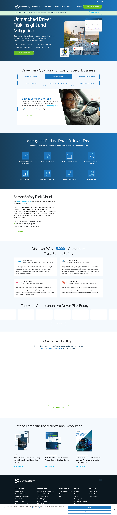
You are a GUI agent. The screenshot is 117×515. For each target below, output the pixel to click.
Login (96, 1)
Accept (89, 507)
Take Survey (95, 13)
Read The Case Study (58, 407)
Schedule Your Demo (92, 6)
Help (102, 1)
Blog (16, 454)
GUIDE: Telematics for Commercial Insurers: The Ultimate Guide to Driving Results (88, 460)
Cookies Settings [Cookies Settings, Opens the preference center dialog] (89, 511)
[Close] (114, 509)
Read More (18, 466)
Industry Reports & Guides (51, 454)
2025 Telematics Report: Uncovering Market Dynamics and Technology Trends (27, 460)
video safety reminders (36, 107)
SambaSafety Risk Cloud (23, 201)
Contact (79, 7)
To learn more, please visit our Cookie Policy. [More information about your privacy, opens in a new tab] (31, 507)
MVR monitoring (49, 105)
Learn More (21, 231)
